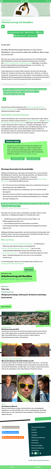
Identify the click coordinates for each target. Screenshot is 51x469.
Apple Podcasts (20, 35)
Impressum (34, 440)
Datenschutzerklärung (38, 437)
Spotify (39, 32)
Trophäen (34, 435)
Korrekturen (35, 442)
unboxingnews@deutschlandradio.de (12, 263)
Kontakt (33, 429)
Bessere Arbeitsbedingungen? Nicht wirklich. (16, 248)
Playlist (38, 467)
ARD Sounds (30, 32)
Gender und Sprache (37, 448)
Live (13, 467)
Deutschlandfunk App (15, 32)
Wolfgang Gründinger (32, 120)
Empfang (34, 432)
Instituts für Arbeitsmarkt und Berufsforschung (18, 63)
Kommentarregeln (36, 445)
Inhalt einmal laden (17, 158)
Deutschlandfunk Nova (38, 427)
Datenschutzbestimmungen (28, 154)
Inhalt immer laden (33, 158)
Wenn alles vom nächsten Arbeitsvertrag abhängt (17, 243)
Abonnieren (32, 35)
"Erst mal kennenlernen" (10, 253)
